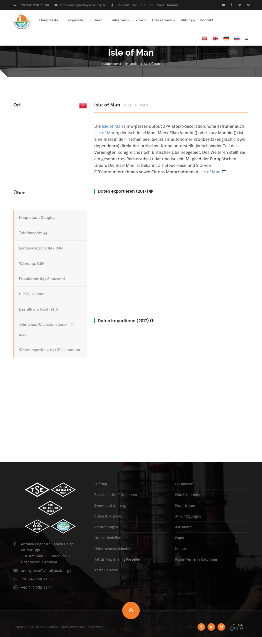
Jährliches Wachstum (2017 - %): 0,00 (47, 330)
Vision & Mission (107, 516)
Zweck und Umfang (110, 505)
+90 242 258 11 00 (31, 5)
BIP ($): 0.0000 (31, 294)
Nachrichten (185, 505)
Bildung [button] (186, 20)
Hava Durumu (164, 5)
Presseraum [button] (162, 20)
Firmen (96, 20)
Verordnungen (106, 527)
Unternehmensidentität (113, 548)
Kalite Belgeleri (106, 570)
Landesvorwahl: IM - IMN (41, 248)
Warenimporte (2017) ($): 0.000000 (49, 350)
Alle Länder (130, 64)
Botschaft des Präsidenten (115, 494)
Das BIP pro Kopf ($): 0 (38, 309)
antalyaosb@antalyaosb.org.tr (80, 5)
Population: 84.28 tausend (42, 279)
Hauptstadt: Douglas (37, 218)
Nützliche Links (187, 494)
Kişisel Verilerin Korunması (196, 559)
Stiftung (100, 483)
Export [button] (139, 20)
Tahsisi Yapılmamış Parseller (117, 559)
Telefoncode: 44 (33, 233)
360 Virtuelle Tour (128, 5)
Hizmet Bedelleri (107, 537)
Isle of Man (112, 126)
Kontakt (207, 20)
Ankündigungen (188, 516)
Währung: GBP (31, 264)
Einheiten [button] (118, 20)
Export (180, 537)
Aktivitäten (183, 527)
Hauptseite (48, 20)
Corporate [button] (74, 20)
